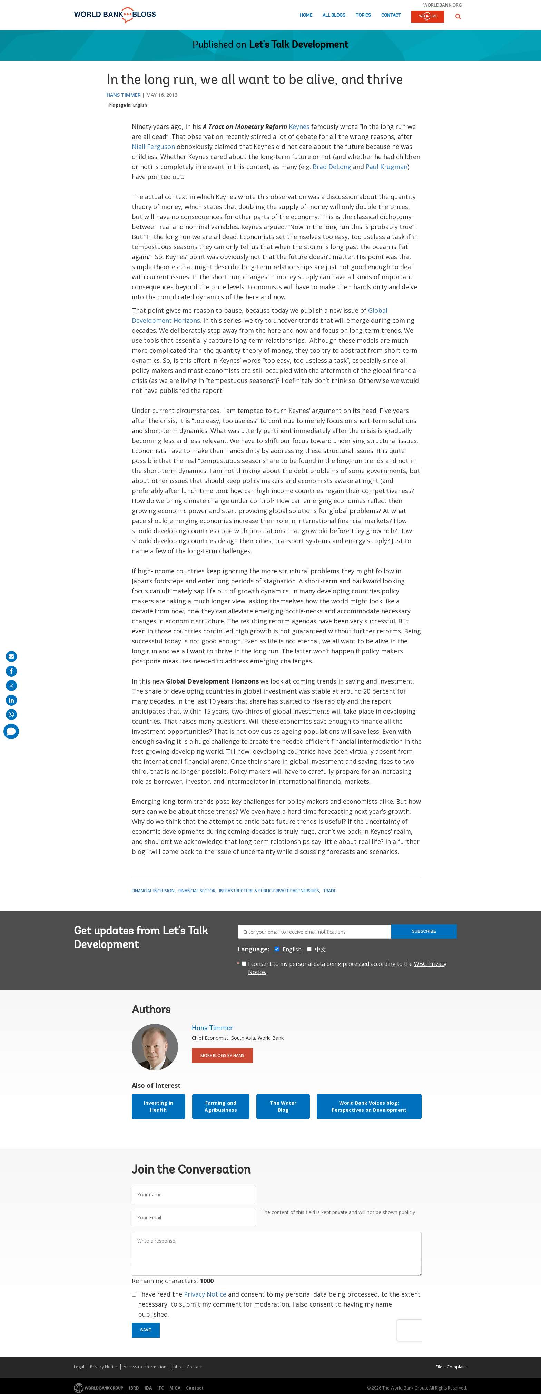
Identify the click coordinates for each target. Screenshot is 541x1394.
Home (306, 15)
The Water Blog (283, 1106)
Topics (363, 15)
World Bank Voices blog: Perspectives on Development (369, 1106)
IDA (148, 1388)
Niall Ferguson (153, 146)
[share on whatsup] (11, 714)
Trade (329, 891)
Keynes (299, 126)
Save (145, 1330)
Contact (391, 15)
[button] (458, 16)
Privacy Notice (205, 1294)
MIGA (174, 1388)
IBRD (134, 1388)
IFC (160, 1388)
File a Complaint (451, 1367)
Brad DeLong (332, 166)
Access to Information (145, 1367)
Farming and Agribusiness (221, 1106)
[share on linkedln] (11, 700)
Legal (79, 1367)
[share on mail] (11, 656)
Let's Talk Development (298, 45)
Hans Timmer (124, 94)
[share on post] (11, 685)
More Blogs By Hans (222, 1055)
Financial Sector (196, 891)
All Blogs (334, 15)
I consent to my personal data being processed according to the (347, 968)
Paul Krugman (386, 166)
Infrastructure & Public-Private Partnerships (269, 891)
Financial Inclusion (153, 891)
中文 (320, 949)
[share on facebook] (11, 671)
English (140, 105)
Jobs (176, 1367)
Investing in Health (158, 1106)
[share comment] (11, 731)
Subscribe (424, 931)
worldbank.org (442, 5)
